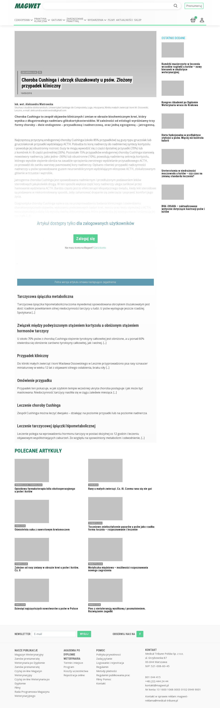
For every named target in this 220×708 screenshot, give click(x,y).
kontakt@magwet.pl (157, 685)
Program (69, 667)
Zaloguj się (85, 238)
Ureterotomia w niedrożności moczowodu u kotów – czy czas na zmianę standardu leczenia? (182, 173)
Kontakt (101, 683)
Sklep (137, 20)
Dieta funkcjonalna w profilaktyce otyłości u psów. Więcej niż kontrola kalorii (183, 137)
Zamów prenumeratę (27, 658)
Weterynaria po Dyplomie (30, 662)
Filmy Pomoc (103, 679)
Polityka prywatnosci (108, 654)
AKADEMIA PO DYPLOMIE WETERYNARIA (72, 654)
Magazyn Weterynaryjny (29, 654)
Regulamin (102, 667)
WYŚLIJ (84, 634)
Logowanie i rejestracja (110, 662)
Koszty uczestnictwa (76, 671)
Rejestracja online (74, 675)
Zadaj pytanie (104, 658)
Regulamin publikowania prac (113, 675)
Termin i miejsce (73, 662)
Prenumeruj (194, 6)
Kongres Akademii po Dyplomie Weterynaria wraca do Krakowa (180, 104)
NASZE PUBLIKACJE (26, 650)
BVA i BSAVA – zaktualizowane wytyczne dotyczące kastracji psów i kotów (183, 209)
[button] (24, 19)
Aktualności (124, 20)
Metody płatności (106, 671)
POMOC (100, 650)
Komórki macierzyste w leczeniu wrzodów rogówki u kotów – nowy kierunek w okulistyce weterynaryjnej (182, 68)
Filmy (111, 20)
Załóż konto (100, 247)
